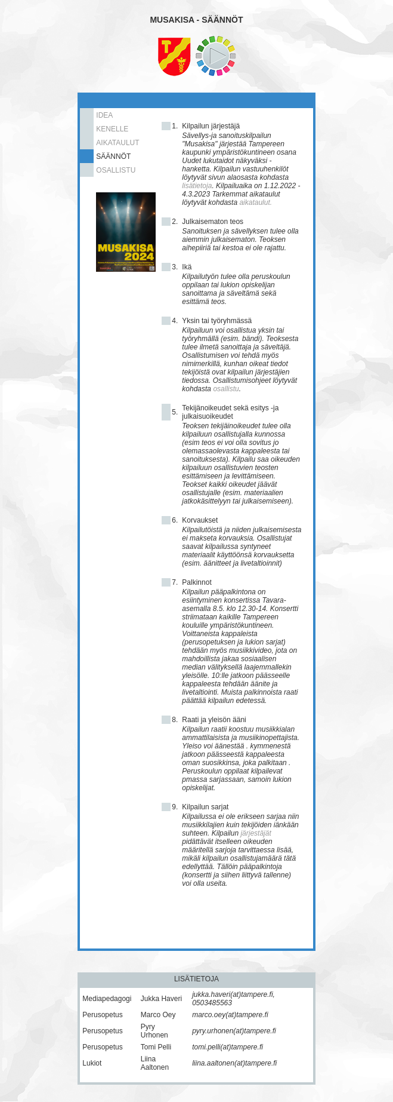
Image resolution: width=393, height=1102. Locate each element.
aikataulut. (255, 202)
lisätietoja (197, 186)
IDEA (104, 115)
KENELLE (112, 129)
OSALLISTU (115, 170)
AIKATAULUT (117, 143)
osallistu (226, 389)
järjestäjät (255, 833)
